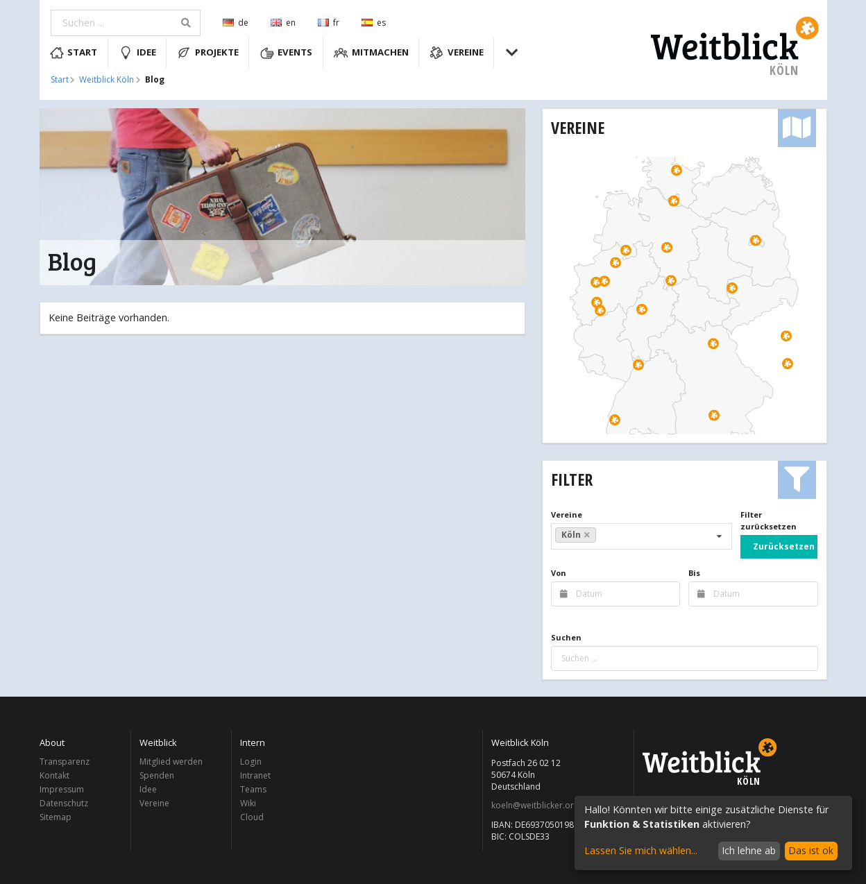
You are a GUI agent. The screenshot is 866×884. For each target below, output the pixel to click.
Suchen (566, 637)
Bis (694, 573)
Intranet (255, 775)
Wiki (248, 803)
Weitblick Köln (106, 79)
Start (74, 53)
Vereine (457, 53)
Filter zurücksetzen (768, 520)
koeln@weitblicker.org (535, 805)
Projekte (208, 53)
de (235, 22)
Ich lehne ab (749, 850)
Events (286, 53)
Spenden (156, 775)
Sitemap (55, 816)
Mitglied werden (171, 762)
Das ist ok (810, 850)
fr (328, 22)
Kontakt (54, 775)
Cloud (252, 816)
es (374, 22)
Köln (576, 535)
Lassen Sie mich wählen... (640, 850)
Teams (253, 789)
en (283, 22)
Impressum (62, 789)
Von (558, 573)
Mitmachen (371, 53)
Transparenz (65, 762)
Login (251, 762)
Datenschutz (64, 803)
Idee (137, 53)
